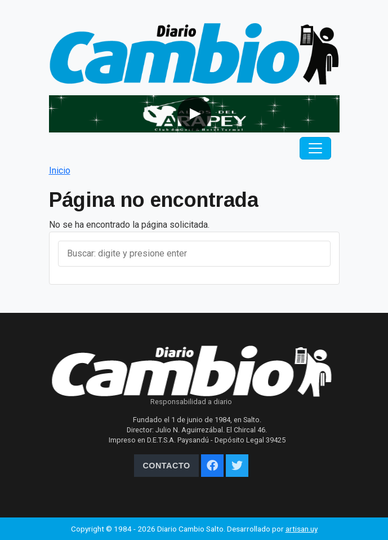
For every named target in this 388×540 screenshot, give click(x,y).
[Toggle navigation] (315, 148)
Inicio (59, 170)
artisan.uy (302, 528)
